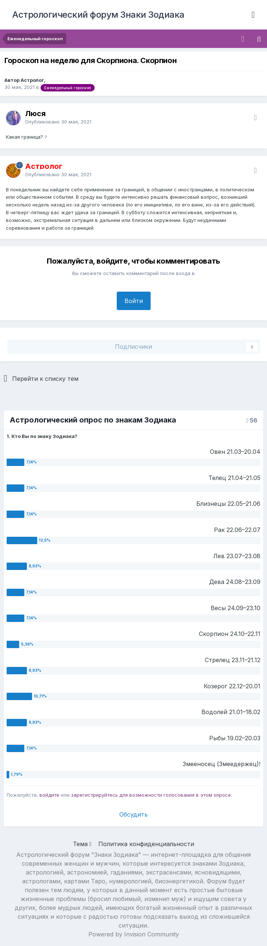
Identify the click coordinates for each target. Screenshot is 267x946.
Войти (133, 301)
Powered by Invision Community (133, 934)
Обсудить (133, 814)
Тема (82, 844)
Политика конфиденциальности (146, 844)
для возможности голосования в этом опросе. (175, 795)
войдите (49, 795)
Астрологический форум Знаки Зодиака (98, 14)
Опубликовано (58, 122)
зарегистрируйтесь (94, 795)
